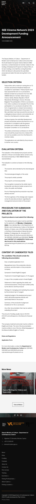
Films (3, 455)
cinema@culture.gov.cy (9, 444)
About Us (4, 464)
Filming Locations (7, 484)
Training (4, 473)
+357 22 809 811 (7, 441)
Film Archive (5, 470)
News (3, 452)
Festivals (4, 461)
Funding (4, 458)
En (24, 3)
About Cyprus (6, 481)
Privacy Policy (6, 499)
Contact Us (5, 467)
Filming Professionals (8, 479)
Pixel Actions (21, 497)
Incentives (5, 476)
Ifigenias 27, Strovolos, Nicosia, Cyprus (14, 439)
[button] (34, 383)
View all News (18, 404)
